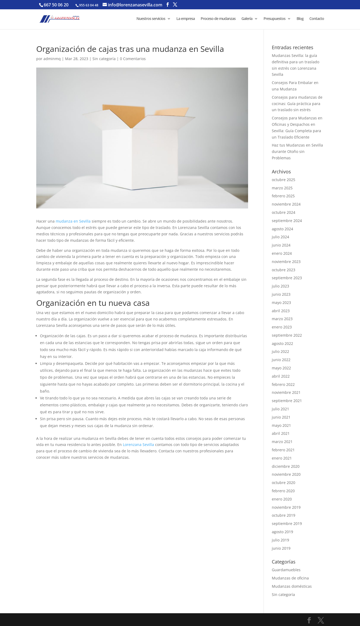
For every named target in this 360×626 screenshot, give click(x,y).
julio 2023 (280, 286)
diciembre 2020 (286, 466)
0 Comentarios (133, 58)
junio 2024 (281, 245)
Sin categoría (104, 58)
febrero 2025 (283, 195)
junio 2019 (281, 548)
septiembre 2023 (287, 277)
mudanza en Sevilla (73, 221)
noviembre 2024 (286, 204)
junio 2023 (281, 294)
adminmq (52, 58)
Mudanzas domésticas (292, 586)
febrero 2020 (283, 490)
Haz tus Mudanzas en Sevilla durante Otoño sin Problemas (297, 151)
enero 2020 (282, 499)
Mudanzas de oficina (290, 578)
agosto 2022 (282, 343)
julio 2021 (280, 408)
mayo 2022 (281, 367)
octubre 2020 (283, 482)
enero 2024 (282, 253)
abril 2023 (281, 310)
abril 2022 (281, 376)
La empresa (185, 19)
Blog (300, 19)
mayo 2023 (281, 302)
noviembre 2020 (286, 474)
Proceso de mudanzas (218, 19)
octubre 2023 (283, 269)
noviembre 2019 (286, 507)
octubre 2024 (283, 212)
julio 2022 (280, 351)
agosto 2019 (282, 531)
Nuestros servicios (150, 19)
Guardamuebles (286, 569)
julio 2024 (280, 236)
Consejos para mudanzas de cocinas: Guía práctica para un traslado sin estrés (297, 103)
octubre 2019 (283, 515)
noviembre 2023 (286, 261)
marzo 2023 (282, 318)
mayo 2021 (281, 425)
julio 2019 (280, 539)
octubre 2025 (283, 179)
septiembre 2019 (287, 523)
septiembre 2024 (287, 220)
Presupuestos (274, 19)
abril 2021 (281, 433)
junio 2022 (281, 359)
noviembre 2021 (286, 392)
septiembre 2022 (287, 335)
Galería (246, 19)
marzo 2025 (282, 187)
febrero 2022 (283, 384)
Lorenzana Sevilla (138, 444)
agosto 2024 (282, 228)
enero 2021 (282, 458)
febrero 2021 (283, 449)
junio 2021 (281, 417)
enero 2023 (282, 326)
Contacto (316, 19)
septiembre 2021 (287, 400)
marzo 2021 (282, 441)
